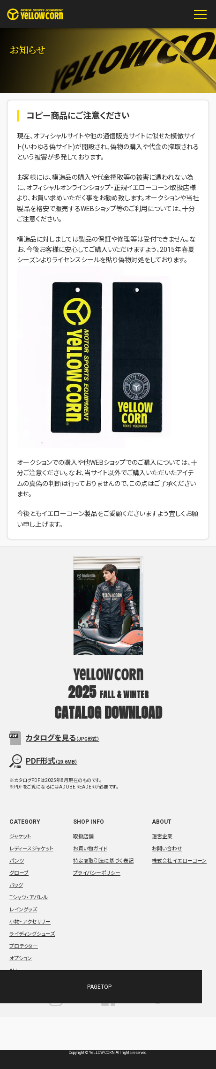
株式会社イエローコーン (179, 861)
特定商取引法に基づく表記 (103, 861)
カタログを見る (62, 738)
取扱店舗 (83, 836)
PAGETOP (75, 987)
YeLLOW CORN (35, 14)
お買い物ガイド (90, 848)
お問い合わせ (167, 848)
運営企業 (162, 836)
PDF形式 (51, 761)
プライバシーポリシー (96, 873)
